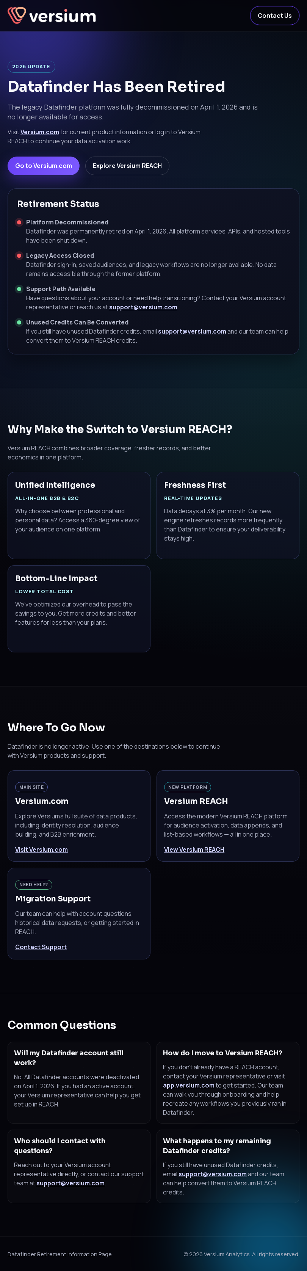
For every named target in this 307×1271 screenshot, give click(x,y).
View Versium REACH (194, 849)
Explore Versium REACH (127, 165)
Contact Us (275, 15)
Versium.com (39, 132)
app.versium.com (189, 1085)
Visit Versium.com (41, 849)
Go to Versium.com (43, 165)
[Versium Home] (53, 15)
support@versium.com (143, 307)
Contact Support (41, 947)
